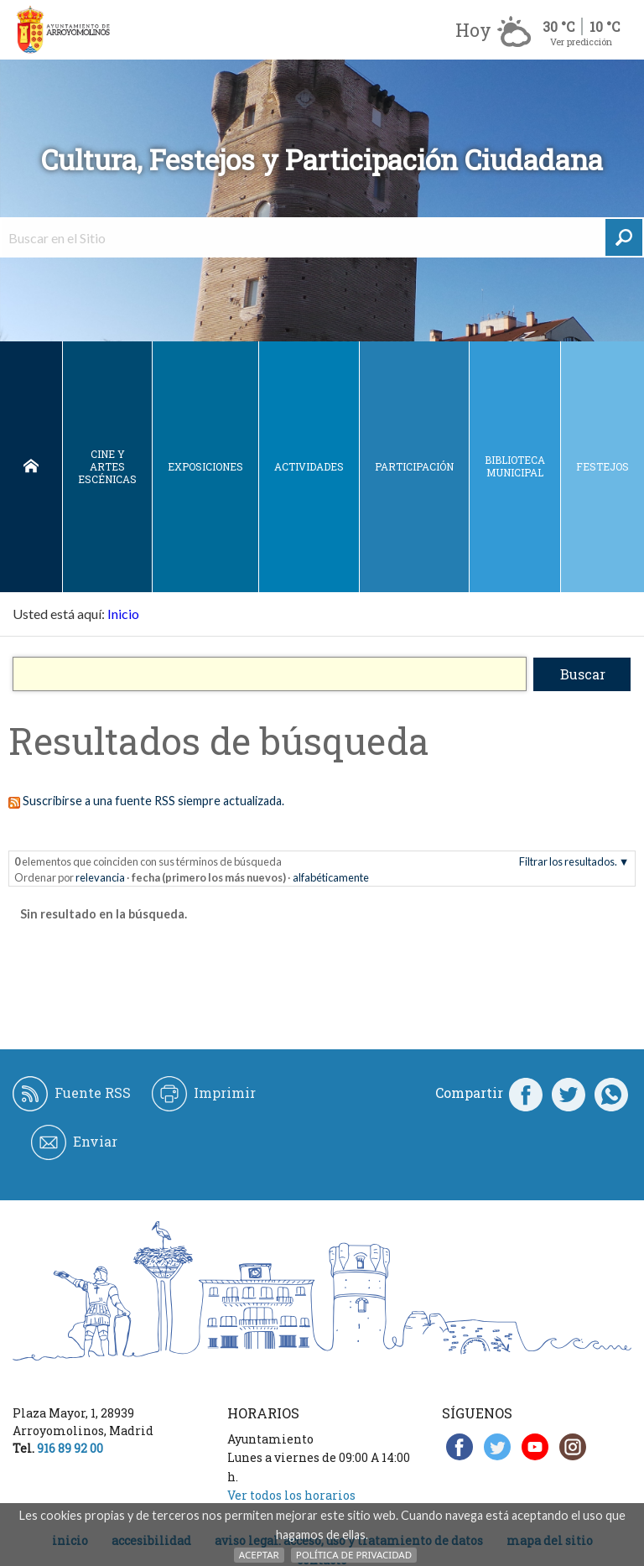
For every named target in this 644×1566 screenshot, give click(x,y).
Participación (414, 466)
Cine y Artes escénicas (107, 466)
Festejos (602, 466)
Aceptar (259, 1554)
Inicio (31, 466)
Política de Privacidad (354, 1554)
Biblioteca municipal (515, 466)
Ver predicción (581, 41)
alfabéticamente (331, 877)
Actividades (309, 466)
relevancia (100, 877)
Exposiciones (205, 466)
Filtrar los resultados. (568, 861)
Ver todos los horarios (291, 1495)
